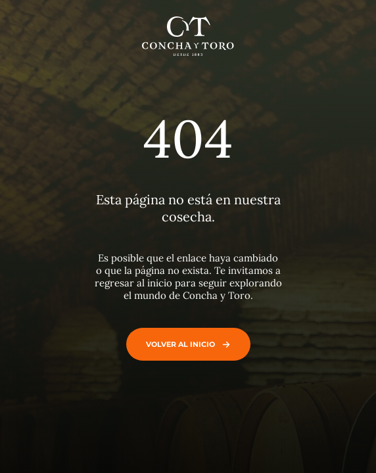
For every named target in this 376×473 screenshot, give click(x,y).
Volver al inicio (185, 344)
